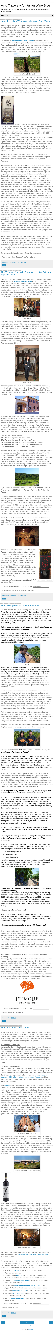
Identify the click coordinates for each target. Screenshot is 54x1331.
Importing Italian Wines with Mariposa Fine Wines (25, 21)
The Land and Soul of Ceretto (15, 1027)
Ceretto (7, 1086)
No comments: (22, 262)
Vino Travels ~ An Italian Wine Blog (25, 5)
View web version (27, 1326)
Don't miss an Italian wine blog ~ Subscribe (16, 253)
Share (4, 265)
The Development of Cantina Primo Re (20, 605)
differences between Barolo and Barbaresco (33, 1255)
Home (27, 1322)
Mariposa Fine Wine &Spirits (23, 41)
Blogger (30, 1329)
